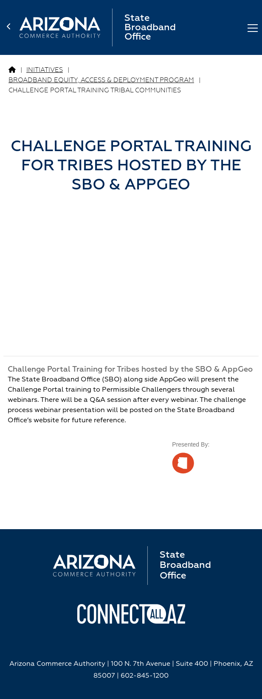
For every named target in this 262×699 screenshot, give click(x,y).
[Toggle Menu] (253, 27)
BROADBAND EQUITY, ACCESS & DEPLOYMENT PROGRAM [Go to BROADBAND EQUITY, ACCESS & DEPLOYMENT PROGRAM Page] (101, 80)
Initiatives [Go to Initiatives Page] (44, 70)
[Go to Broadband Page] (12, 70)
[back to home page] (13, 27)
